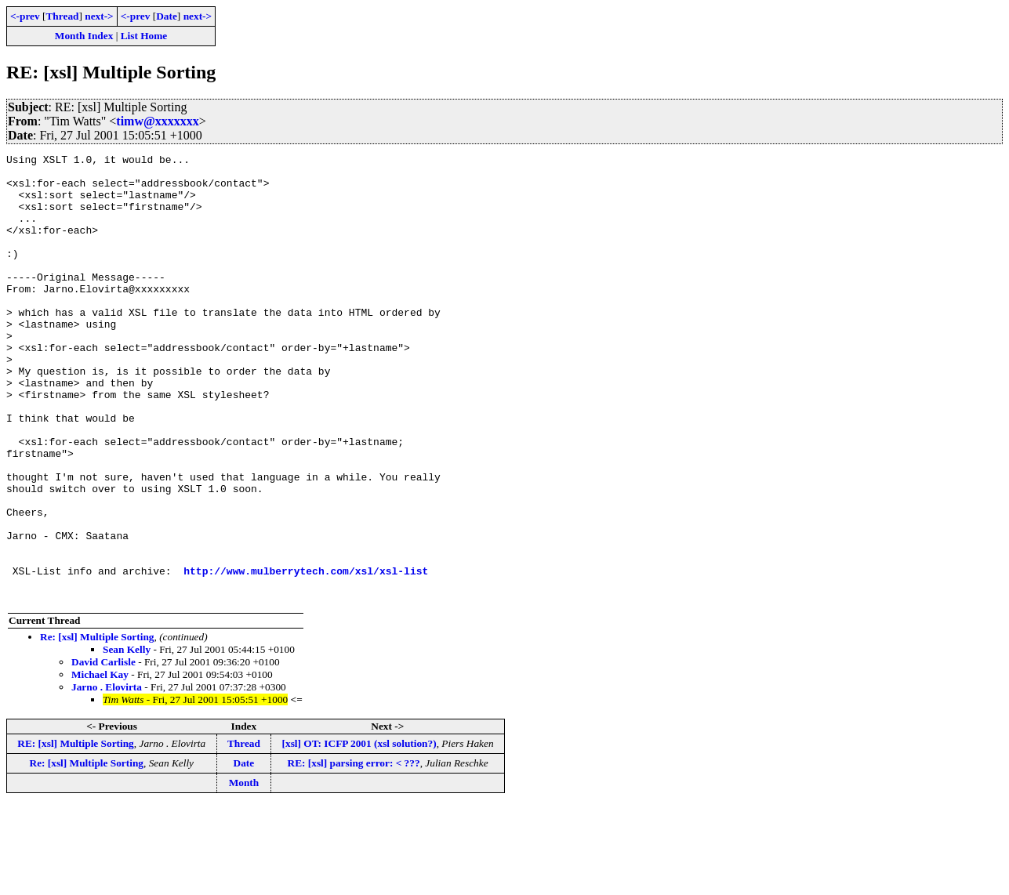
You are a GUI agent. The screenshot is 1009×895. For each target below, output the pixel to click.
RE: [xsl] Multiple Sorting (75, 833)
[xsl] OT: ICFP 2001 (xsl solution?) (359, 833)
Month (244, 872)
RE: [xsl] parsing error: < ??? (354, 852)
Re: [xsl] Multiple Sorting (97, 726)
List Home (144, 36)
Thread (61, 16)
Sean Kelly (127, 739)
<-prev (25, 16)
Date (166, 16)
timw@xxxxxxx (157, 121)
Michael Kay (100, 764)
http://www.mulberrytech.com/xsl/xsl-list (305, 655)
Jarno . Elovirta (106, 776)
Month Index (84, 36)
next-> (99, 16)
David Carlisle (103, 751)
